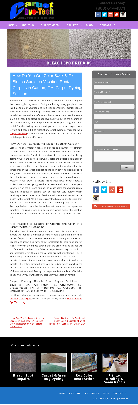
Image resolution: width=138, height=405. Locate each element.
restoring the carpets (21, 299)
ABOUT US (30, 25)
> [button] (128, 48)
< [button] (10, 48)
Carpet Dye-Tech (18, 134)
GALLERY (74, 25)
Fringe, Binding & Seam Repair (114, 379)
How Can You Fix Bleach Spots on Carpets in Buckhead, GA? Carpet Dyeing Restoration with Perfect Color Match (27, 323)
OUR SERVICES (52, 25)
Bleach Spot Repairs (23, 378)
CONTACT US (110, 25)
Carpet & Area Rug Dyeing (54, 378)
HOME (13, 25)
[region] (69, 49)
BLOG (91, 25)
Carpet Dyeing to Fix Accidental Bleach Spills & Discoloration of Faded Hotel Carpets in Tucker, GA (67, 322)
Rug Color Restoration (84, 378)
